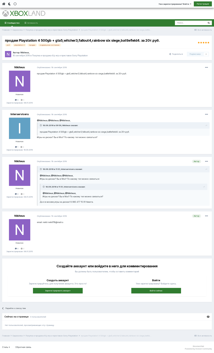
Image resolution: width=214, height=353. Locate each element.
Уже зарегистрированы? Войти (175, 4)
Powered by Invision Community (198, 349)
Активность (32, 23)
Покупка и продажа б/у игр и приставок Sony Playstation (60, 55)
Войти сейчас (156, 290)
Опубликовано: (52, 67)
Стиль (6, 347)
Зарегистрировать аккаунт (58, 290)
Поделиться (176, 54)
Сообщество (13, 24)
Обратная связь (23, 347)
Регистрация (203, 4)
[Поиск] (190, 23)
